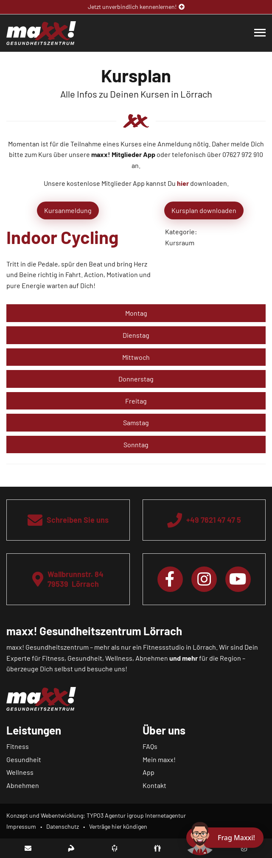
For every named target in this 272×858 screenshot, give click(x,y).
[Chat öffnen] (225, 837)
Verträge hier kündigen (118, 826)
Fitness (17, 746)
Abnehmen (22, 785)
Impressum (21, 826)
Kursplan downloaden (203, 210)
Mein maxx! (159, 759)
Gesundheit (23, 759)
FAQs (150, 746)
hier (183, 183)
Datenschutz (62, 826)
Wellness (20, 772)
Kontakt (154, 785)
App (148, 772)
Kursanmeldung (68, 210)
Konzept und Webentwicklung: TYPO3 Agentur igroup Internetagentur (96, 815)
